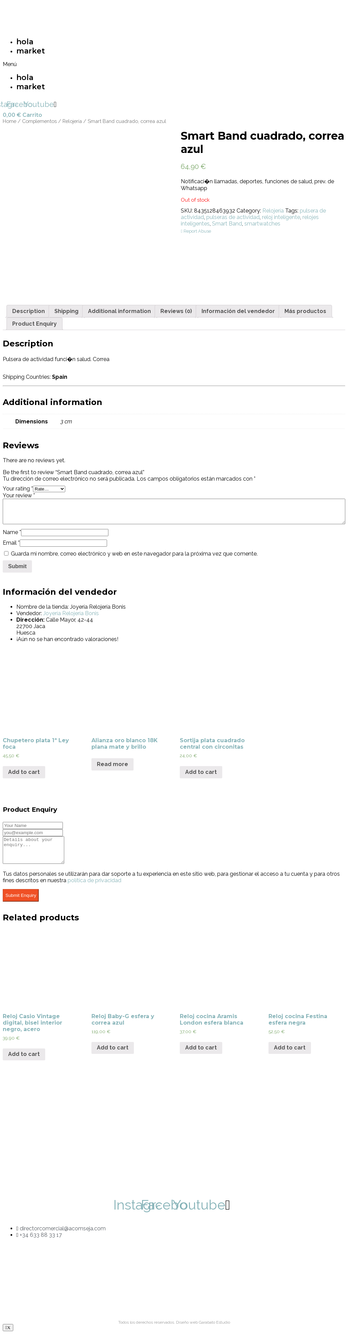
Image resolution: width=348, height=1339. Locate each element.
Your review (19, 495)
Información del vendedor (238, 311)
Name (12, 532)
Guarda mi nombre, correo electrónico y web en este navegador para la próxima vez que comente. (134, 553)
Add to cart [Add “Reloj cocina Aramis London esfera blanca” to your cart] (201, 1052)
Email (11, 543)
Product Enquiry (34, 324)
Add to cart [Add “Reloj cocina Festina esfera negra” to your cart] (290, 1052)
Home (9, 121)
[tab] (28, 311)
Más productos (305, 311)
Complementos (39, 121)
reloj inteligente (281, 217)
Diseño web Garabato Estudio (203, 1327)
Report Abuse (196, 231)
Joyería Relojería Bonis (71, 613)
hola (24, 41)
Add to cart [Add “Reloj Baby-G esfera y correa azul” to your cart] (112, 1052)
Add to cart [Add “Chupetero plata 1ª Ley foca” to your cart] (24, 772)
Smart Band (227, 223)
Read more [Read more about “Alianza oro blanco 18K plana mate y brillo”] (112, 764)
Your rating (18, 488)
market (30, 51)
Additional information (119, 311)
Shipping (66, 311)
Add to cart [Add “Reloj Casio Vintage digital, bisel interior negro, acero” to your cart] (24, 1059)
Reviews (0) (176, 311)
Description (28, 311)
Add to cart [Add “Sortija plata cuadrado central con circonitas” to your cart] (201, 772)
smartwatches (262, 223)
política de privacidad (94, 885)
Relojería (72, 121)
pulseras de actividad (233, 217)
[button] (85, 64)
